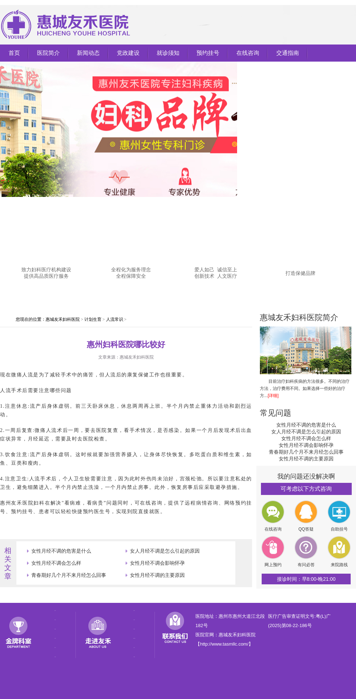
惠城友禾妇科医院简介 (299, 317)
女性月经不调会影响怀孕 (157, 563)
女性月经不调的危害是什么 (61, 551)
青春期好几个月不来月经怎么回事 (68, 575)
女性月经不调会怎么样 (56, 563)
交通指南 (287, 53)
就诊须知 (168, 53)
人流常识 (114, 319)
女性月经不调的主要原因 (157, 575)
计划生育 (92, 319)
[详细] (273, 395)
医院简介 (48, 53)
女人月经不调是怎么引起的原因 (165, 551)
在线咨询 (247, 53)
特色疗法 (134, 647)
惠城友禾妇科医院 (63, 319)
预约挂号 (208, 53)
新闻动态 (88, 53)
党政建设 (128, 53)
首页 (14, 53)
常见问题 (275, 412)
